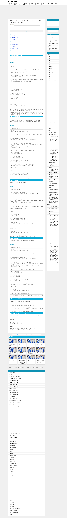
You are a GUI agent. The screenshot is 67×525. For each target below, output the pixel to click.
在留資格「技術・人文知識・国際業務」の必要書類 (31, 353)
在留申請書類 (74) (11, 467)
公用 (49, 56)
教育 (49, 78)
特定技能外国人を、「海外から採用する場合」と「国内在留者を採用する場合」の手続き (53, 40)
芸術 (49, 60)
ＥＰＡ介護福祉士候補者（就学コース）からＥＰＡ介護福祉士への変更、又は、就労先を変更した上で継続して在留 (54, 149)
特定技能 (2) (11, 374)
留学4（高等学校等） (52, 124)
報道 (49, 64)
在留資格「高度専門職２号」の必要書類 (22, 344)
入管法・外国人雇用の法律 (50, 4)
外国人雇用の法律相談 (25, 4)
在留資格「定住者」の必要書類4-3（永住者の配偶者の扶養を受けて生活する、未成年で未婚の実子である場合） (40, 361)
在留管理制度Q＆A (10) (12, 431)
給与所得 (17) (12, 451)
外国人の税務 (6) (12, 445)
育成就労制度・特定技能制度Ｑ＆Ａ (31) (15, 378)
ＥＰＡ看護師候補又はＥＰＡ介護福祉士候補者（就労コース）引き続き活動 (54, 153)
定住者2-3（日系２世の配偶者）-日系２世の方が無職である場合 (54, 233)
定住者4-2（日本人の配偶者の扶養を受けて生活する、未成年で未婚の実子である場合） (54, 255)
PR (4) (10, 439)
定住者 (50, 213)
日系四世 (50, 187)
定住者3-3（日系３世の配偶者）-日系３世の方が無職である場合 (54, 246)
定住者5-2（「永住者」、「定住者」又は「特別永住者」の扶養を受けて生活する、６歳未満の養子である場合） (54, 268)
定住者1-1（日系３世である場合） (54, 216)
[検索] (53, 31)
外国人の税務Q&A (10, 4)
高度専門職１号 (51, 66)
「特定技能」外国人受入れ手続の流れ (53, 43)
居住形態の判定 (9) (13, 447)
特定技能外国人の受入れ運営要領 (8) (14, 376)
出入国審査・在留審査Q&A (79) (13, 427)
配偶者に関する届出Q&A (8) (13, 396)
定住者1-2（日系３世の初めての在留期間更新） (54, 219)
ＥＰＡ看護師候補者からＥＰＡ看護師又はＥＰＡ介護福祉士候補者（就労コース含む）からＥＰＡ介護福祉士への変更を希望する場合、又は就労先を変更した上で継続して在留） (54, 142)
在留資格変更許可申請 (15, 37)
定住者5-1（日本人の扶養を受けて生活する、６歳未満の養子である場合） (54, 263)
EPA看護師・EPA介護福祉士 (52, 134)
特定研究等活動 (51, 181)
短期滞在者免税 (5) (13, 455)
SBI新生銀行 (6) (12, 471)
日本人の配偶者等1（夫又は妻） (53, 206)
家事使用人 (50, 167)
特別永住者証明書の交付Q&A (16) (14, 429)
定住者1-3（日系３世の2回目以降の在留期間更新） (54, 222)
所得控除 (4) (12, 457)
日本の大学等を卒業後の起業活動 (53, 192)
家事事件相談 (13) (12, 504)
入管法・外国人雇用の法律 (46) (13, 512)
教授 (49, 58)
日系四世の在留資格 (21, 352)
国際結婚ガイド (56, 4)
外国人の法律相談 (37, 4)
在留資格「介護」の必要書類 (40, 352)
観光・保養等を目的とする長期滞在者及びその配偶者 (53, 170)
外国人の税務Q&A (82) (12, 441)
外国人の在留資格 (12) (13, 443)
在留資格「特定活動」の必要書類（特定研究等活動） (40, 344)
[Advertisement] (33, 12)
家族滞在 (50, 128)
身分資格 (49, 204)
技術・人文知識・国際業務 (52, 80)
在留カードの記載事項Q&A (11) (13, 394)
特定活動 (49, 130)
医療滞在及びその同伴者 (52, 162)
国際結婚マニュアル (31, 4)
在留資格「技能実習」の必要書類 (31, 360)
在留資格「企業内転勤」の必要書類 (12, 353)
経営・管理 (50, 70)
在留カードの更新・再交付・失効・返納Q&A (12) (16, 402)
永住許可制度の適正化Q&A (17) (13, 380)
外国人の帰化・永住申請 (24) (13, 510)
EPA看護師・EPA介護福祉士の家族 (54, 137)
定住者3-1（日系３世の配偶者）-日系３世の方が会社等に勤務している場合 (54, 238)
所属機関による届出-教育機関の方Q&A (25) (15, 400)
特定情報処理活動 (51, 185)
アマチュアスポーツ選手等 (52, 132)
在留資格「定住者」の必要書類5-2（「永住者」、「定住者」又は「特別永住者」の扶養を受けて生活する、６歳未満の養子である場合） (22, 362)
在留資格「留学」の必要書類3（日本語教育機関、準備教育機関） (12, 345)
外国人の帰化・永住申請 (43, 4)
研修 (49, 126)
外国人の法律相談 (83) (12, 496)
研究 (49, 76)
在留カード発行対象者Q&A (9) (13, 386)
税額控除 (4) (12, 459)
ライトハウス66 (13, 1)
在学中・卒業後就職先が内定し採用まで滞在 (53, 177)
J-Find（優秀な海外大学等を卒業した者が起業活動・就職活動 (53, 202)
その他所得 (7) (12, 453)
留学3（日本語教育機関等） (53, 122)
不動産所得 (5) (12, 449)
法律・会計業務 (51, 72)
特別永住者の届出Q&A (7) (13, 437)
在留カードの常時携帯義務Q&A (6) (14, 390)
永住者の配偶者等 (51, 211)
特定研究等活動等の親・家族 (53, 183)
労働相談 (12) (12, 498)
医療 (49, 74)
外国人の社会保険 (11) (13, 465)
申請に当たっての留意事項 (15, 48)
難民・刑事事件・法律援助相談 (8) (15, 508)
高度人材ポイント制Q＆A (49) (13, 382)
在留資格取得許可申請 (15, 44)
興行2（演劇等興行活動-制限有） (53, 90)
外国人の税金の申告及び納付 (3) (14, 461)
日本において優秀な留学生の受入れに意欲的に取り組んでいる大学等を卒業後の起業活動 (53, 198)
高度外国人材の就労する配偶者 (53, 172)
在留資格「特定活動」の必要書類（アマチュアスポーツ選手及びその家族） (12, 361)
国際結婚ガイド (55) (12, 514)
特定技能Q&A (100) (12, 372)
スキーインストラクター (52, 179)
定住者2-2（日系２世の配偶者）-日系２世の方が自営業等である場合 (54, 229)
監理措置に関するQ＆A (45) (13, 384)
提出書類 (13, 35)
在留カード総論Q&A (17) (12, 435)
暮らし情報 (20, 4)
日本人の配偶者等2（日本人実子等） (53, 209)
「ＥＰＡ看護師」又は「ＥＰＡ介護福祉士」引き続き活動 (54, 160)
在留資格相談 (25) (12, 502)
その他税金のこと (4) (13, 463)
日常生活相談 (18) (12, 506)
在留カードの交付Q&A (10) (13, 398)
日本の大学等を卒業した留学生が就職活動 (53, 195)
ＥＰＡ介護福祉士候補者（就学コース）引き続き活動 (54, 157)
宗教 (49, 62)
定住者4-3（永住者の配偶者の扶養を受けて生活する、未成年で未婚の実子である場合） (54, 259)
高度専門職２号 (51, 68)
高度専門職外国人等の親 (52, 174)
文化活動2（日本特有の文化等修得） (54, 112)
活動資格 (49, 54)
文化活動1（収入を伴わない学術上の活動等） (54, 109)
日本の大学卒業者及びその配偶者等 (53, 190)
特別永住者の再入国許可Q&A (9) (14, 388)
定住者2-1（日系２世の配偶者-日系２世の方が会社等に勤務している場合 (54, 225)
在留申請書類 (15, 4)
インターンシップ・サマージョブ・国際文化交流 (53, 165)
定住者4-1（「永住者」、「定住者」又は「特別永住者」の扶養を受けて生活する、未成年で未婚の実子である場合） (54, 251)
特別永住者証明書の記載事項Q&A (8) (14, 433)
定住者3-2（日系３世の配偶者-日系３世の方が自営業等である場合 (54, 242)
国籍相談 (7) (12, 500)
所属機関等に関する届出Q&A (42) (14, 392)
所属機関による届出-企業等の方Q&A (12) (15, 404)
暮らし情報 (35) (11, 469)
